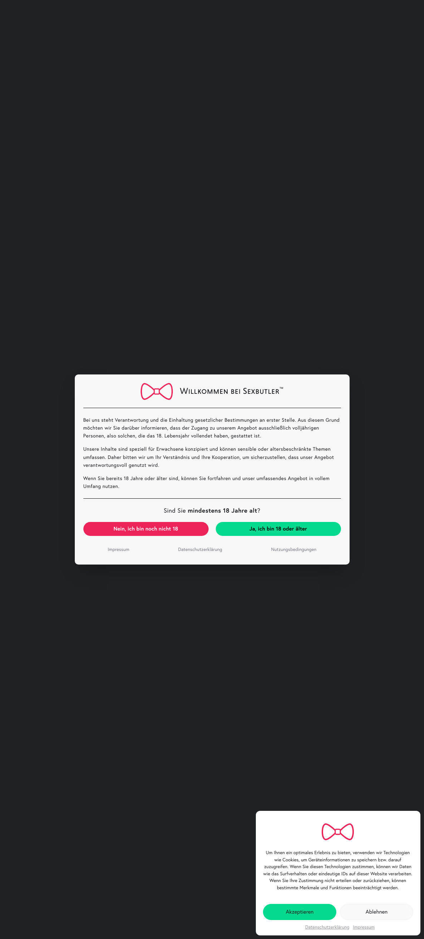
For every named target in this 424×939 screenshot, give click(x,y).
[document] (212, 469)
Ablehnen (377, 911)
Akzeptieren (300, 911)
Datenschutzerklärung (327, 927)
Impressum (364, 927)
